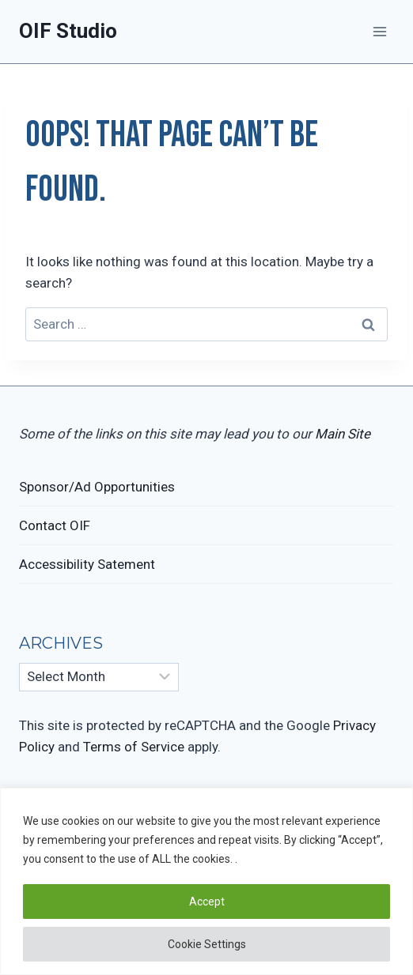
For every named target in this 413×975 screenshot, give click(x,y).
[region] (206, 881)
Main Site (342, 434)
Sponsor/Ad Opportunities (97, 487)
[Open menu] (379, 31)
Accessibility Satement (87, 564)
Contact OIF (54, 525)
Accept (207, 901)
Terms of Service (133, 747)
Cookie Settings (207, 944)
